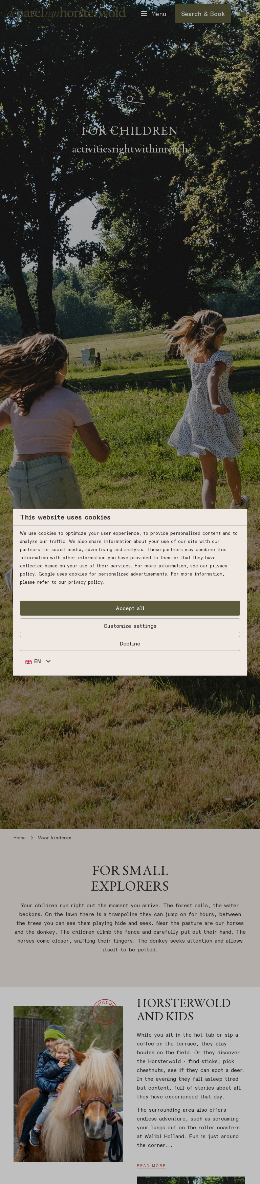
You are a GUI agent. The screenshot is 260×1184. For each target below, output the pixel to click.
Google (47, 574)
